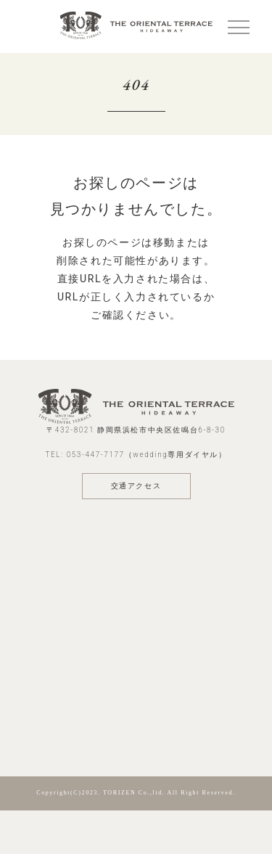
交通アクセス (136, 486)
